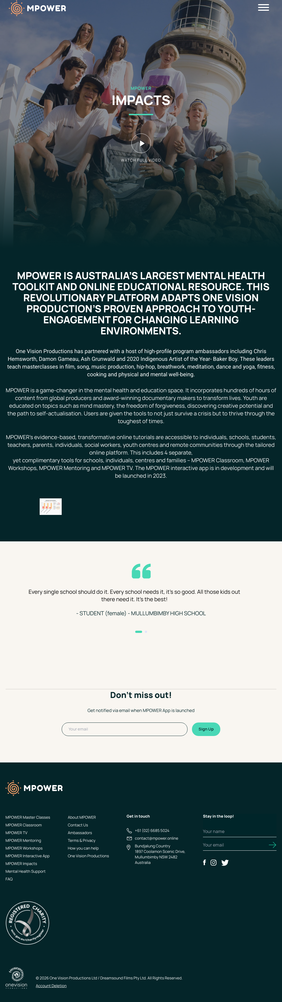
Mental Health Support (25, 871)
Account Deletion (51, 985)
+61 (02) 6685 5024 (152, 830)
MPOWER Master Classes (28, 817)
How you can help (83, 848)
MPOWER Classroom (24, 825)
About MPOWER (82, 817)
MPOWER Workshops (24, 848)
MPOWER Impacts (21, 863)
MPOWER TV (16, 833)
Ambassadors (80, 833)
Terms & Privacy (82, 840)
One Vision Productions (88, 856)
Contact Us (78, 825)
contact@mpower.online (156, 838)
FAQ (9, 879)
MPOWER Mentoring (23, 840)
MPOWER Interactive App (28, 856)
